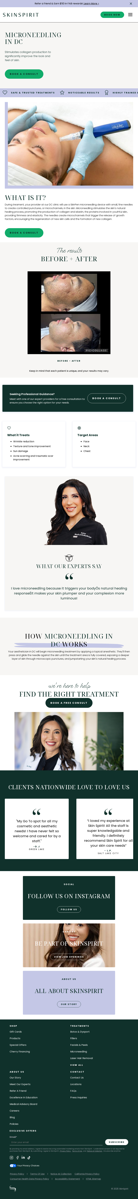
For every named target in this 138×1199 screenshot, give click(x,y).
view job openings (69, 956)
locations (76, 1084)
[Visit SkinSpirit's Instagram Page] (11, 1158)
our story (69, 1004)
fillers (73, 1038)
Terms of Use (77, 1151)
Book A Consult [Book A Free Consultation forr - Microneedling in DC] (106, 398)
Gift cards (16, 1031)
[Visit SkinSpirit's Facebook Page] (17, 1158)
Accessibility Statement (67, 1178)
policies (14, 1124)
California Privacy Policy (87, 1173)
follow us (69, 909)
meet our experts (20, 1084)
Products (15, 1038)
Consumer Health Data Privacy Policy (29, 1178)
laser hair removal (81, 1058)
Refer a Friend (18, 1091)
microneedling (78, 1051)
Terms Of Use (37, 1173)
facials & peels (79, 1045)
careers (14, 1110)
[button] (131, 3)
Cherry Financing (20, 1051)
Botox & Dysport (80, 1031)
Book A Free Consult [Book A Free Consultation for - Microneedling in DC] (69, 703)
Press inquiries (78, 1097)
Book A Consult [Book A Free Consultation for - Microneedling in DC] (24, 74)
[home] (21, 15)
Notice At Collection (61, 1173)
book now (112, 14)
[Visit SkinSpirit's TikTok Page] (29, 1158)
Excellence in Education (24, 1097)
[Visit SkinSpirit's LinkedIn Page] (23, 1158)
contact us (77, 1077)
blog (12, 1117)
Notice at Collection (94, 1151)
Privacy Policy (65, 1151)
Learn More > (91, 3)
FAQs (73, 1091)
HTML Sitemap (93, 1178)
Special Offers (18, 1045)
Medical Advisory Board (23, 1104)
